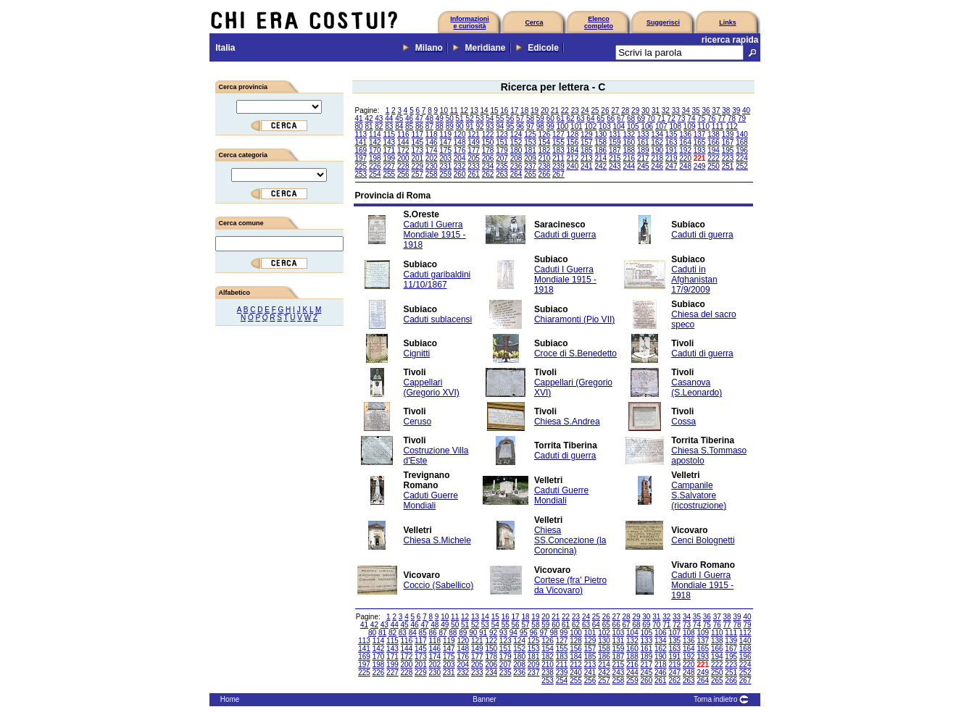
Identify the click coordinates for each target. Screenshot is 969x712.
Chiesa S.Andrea (567, 421)
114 (375, 134)
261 (473, 174)
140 (742, 134)
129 (587, 134)
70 (651, 118)
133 (643, 134)
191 (671, 150)
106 (647, 126)
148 (460, 142)
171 (389, 150)
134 (657, 134)
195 (728, 150)
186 (600, 150)
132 (629, 134)
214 (600, 158)
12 (464, 110)
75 (701, 118)
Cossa (683, 421)
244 (629, 166)
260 (460, 174)
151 (502, 142)
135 (671, 134)
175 (445, 150)
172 (403, 150)
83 (389, 126)
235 (502, 166)
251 (728, 166)
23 (575, 110)
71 (661, 118)
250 (713, 166)
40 (746, 110)
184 (573, 150)
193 (700, 150)
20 (545, 110)
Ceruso (418, 421)
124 (516, 134)
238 (544, 166)
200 (403, 158)
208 (516, 158)
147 (445, 142)
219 (671, 158)
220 (685, 158)
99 (550, 126)
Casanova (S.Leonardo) (696, 387)
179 (502, 150)
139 (728, 134)
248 (685, 166)
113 (361, 134)
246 (657, 166)
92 (479, 126)
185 (587, 150)
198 (375, 158)
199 (389, 158)
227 (389, 166)
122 (488, 134)
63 (580, 118)
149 (473, 142)
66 (611, 118)
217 (643, 158)
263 (502, 174)
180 (516, 150)
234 (488, 166)
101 (576, 126)
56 (510, 118)
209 (530, 158)
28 (625, 110)
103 (605, 126)
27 (615, 110)
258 (431, 174)
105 (633, 126)
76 (711, 118)
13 (474, 110)
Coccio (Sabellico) (439, 585)
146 (431, 142)
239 (558, 166)
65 (600, 118)
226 (375, 166)
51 (460, 118)
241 (587, 166)
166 (713, 142)
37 (716, 110)
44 (389, 118)
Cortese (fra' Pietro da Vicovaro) (570, 585)
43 (379, 118)
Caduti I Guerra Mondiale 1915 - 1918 (435, 234)
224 (742, 158)
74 (691, 118)
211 (558, 158)
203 (445, 158)
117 (417, 134)
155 (558, 142)
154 (544, 142)
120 (460, 134)
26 (605, 110)
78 (732, 118)
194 (713, 150)
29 (635, 110)
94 (500, 126)
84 (399, 126)
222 (713, 158)
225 (361, 166)
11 (454, 110)
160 (629, 142)
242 (600, 166)
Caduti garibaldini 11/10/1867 (437, 279)
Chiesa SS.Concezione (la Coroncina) (570, 540)
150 (488, 142)
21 (555, 110)
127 (558, 134)
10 (444, 110)
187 (615, 150)
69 (641, 118)
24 (585, 110)
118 (431, 134)
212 (573, 158)
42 (369, 118)
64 (590, 118)
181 (530, 150)
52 (469, 118)
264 (516, 174)
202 (431, 158)
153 (530, 142)
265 (530, 174)
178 (488, 150)
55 (500, 118)
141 (361, 142)
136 (685, 134)
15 (494, 110)
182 (544, 150)
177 (473, 150)
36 (706, 110)
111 (718, 126)
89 (450, 126)
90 (460, 126)
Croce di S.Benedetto (575, 353)
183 (558, 150)
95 (510, 126)
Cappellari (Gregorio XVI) (431, 387)
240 (573, 166)
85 (409, 126)
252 (742, 166)
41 (359, 118)
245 (643, 166)
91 (469, 126)
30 (645, 110)
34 (686, 110)
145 (417, 142)
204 (460, 158)
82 (379, 126)
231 (445, 166)
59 (540, 118)
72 (671, 118)
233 (473, 166)
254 (375, 174)
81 (369, 126)
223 (728, 158)
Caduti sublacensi (438, 319)
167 (728, 142)
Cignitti (417, 353)
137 (700, 134)
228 (403, 166)
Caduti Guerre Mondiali (431, 500)
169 (361, 150)
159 (615, 142)
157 (587, 142)
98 (540, 126)
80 (359, 126)
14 (484, 110)
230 (431, 166)
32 (666, 110)
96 (520, 126)
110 (703, 126)
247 (671, 166)
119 (445, 134)
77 (721, 118)
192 (685, 150)
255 (389, 174)
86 (419, 126)
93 (490, 126)
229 (417, 166)
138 (713, 134)
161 (643, 142)
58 (530, 118)
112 (731, 126)
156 (573, 142)
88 (440, 126)
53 (479, 118)
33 (676, 110)
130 (600, 134)
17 (514, 110)
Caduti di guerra (565, 235)
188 (629, 150)
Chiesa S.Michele (437, 540)
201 (417, 158)
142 (375, 142)
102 (591, 126)
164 (685, 142)
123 (502, 134)
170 (375, 150)
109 (689, 126)
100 (563, 126)
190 (657, 150)
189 (643, 150)
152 (516, 142)
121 (473, 134)
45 (399, 118)
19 (534, 110)
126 (544, 134)
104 (619, 126)
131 (615, 134)
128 (573, 134)
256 (403, 174)
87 (429, 126)
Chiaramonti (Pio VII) (574, 319)
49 (440, 118)
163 (671, 142)
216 (629, 158)
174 (431, 150)
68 (631, 118)
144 (403, 142)
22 (565, 110)
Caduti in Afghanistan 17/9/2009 (694, 279)
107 (661, 126)
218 (657, 158)
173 (417, 150)
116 (403, 134)
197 (361, 158)
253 (361, 174)
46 (409, 118)
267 (558, 174)
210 (544, 158)
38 (726, 110)
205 (473, 158)
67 (621, 118)
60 (550, 118)
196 (742, 150)
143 (389, 142)
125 (530, 134)
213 (587, 158)
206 (488, 158)
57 (520, 118)
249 (700, 166)
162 (657, 142)
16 (504, 110)
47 (419, 118)
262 (488, 174)
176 (460, 150)
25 (595, 110)
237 (530, 166)
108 (675, 126)
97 (530, 126)
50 (450, 118)
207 (502, 158)
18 (524, 110)
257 (417, 174)
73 (682, 118)
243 (615, 166)
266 (544, 174)
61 (561, 118)
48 (429, 118)
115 (389, 134)
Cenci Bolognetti (702, 540)
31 (656, 110)
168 (742, 142)
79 (742, 118)
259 (445, 174)
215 (615, 158)
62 (571, 118)
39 (736, 110)
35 (696, 110)
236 (516, 166)
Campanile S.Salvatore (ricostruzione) (698, 495)
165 (700, 142)
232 (460, 166)
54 (490, 118)
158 (600, 142)
